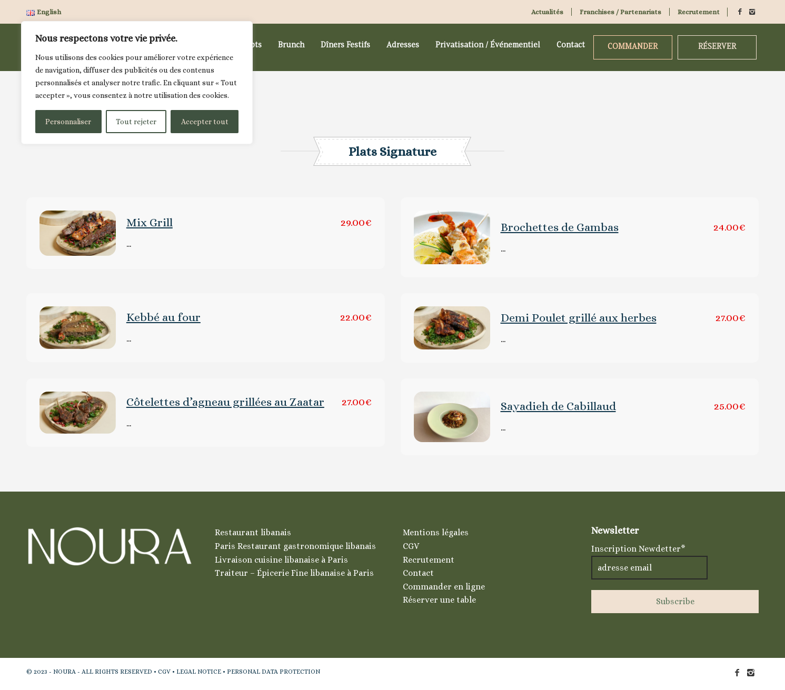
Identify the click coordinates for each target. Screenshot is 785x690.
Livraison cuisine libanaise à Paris (281, 560)
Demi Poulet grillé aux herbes (579, 317)
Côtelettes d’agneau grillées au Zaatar (225, 401)
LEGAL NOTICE (198, 671)
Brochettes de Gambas (560, 227)
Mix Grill (149, 222)
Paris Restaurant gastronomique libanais (295, 546)
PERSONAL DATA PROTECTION (273, 671)
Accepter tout (204, 121)
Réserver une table (439, 600)
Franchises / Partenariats (620, 12)
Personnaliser (68, 121)
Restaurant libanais (253, 532)
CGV (411, 546)
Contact (418, 573)
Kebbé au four (163, 317)
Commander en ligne (444, 587)
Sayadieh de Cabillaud (558, 406)
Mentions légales (436, 532)
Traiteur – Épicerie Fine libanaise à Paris (294, 573)
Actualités (547, 12)
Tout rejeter (136, 121)
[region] (137, 82)
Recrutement (699, 12)
